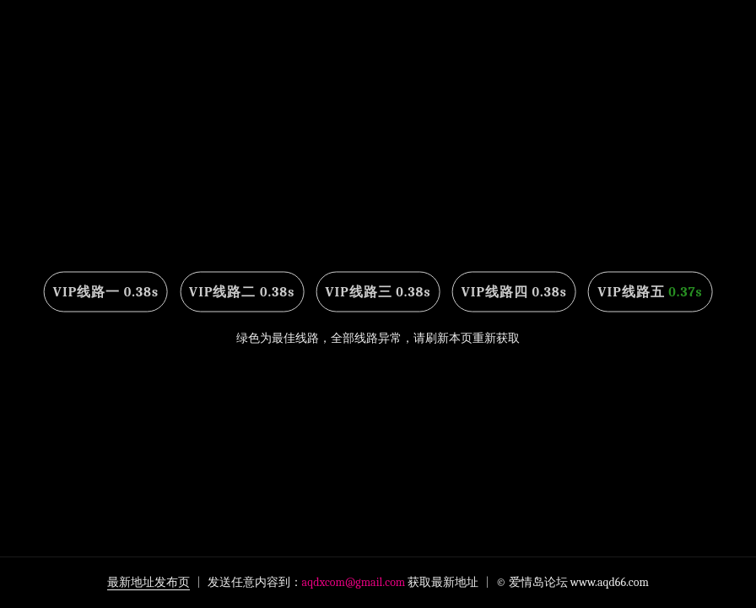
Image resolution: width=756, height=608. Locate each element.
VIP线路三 (377, 292)
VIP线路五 (649, 292)
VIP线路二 (241, 292)
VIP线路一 (106, 292)
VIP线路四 (514, 292)
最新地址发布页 (148, 582)
